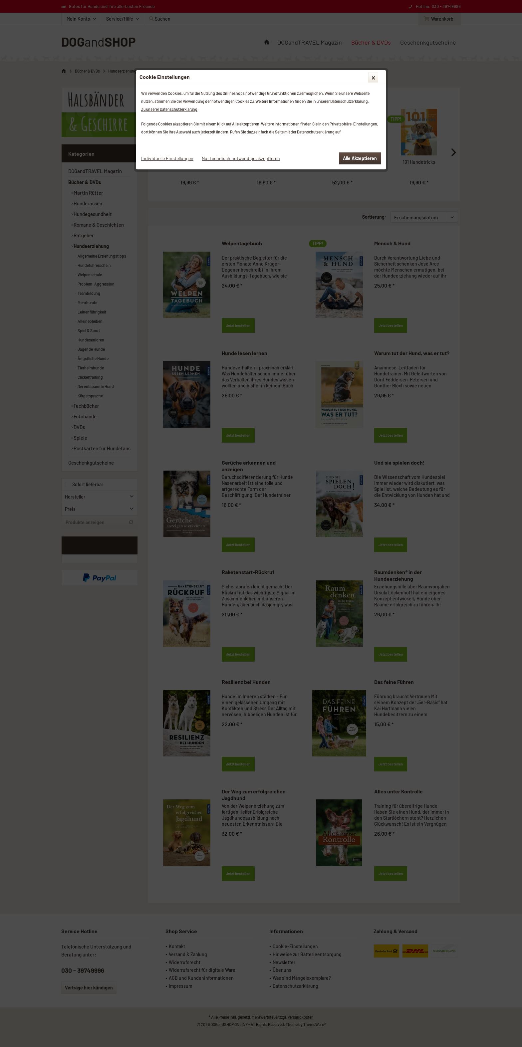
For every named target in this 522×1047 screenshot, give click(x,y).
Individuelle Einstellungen (167, 158)
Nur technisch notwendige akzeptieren (241, 158)
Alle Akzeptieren (360, 158)
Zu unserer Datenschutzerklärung (169, 109)
